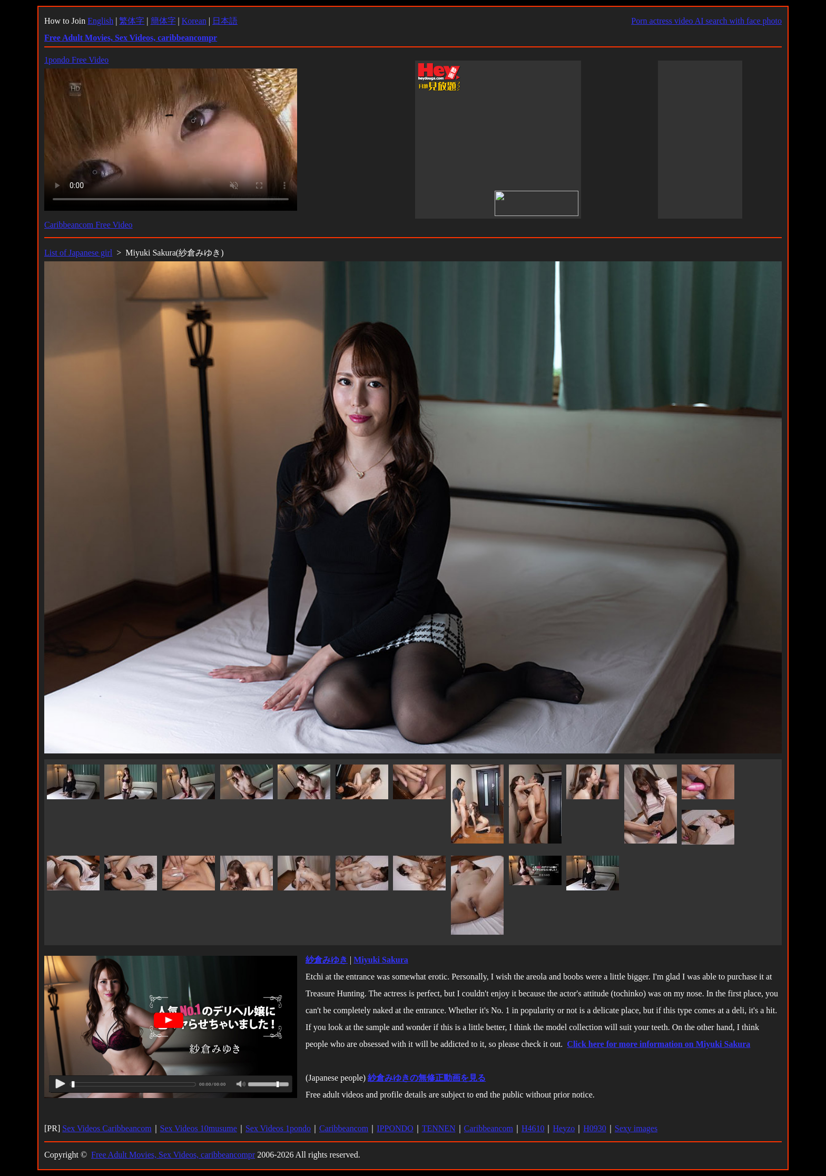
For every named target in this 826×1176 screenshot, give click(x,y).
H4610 (533, 1128)
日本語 (225, 20)
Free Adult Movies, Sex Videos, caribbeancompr (173, 1154)
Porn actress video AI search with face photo (706, 20)
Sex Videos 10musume (198, 1128)
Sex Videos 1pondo (278, 1128)
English (100, 20)
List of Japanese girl (78, 252)
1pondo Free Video (76, 59)
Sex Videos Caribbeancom (106, 1128)
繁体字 (131, 20)
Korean (194, 20)
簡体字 (163, 20)
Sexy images (636, 1128)
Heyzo (564, 1128)
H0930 (594, 1128)
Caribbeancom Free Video (88, 224)
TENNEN (439, 1128)
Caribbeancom (343, 1128)
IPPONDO (395, 1128)
